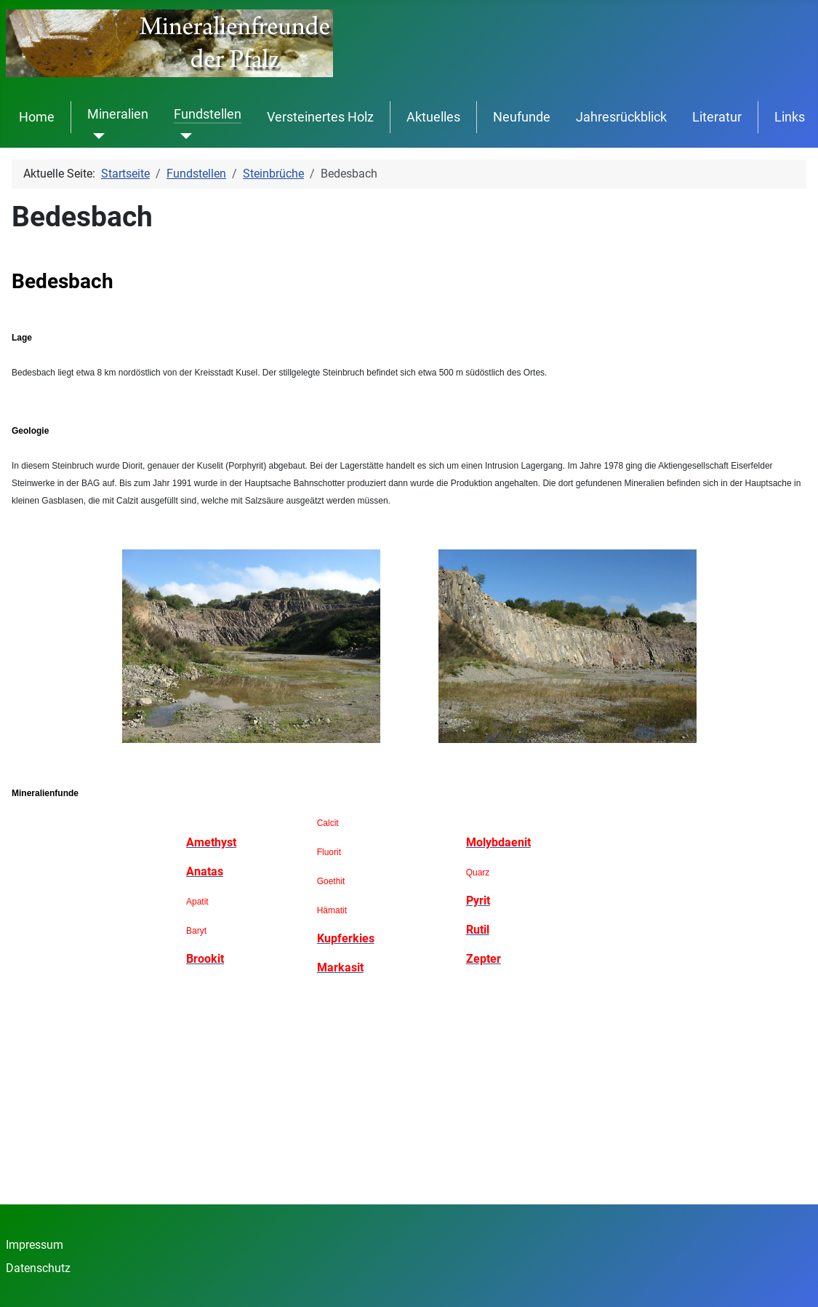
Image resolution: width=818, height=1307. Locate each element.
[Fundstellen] (183, 136)
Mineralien (117, 114)
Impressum (34, 1245)
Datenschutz (38, 1268)
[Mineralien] (96, 136)
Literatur (717, 117)
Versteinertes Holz (320, 117)
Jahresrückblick (621, 117)
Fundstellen (207, 114)
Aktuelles (433, 117)
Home (37, 117)
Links (789, 117)
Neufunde (521, 117)
